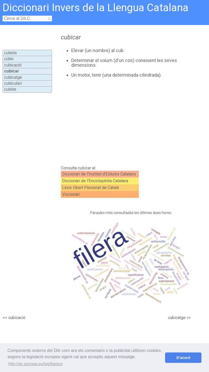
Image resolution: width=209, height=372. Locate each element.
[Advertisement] (115, 121)
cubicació (13, 65)
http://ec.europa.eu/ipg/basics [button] (35, 364)
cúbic (9, 59)
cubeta (10, 53)
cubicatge (13, 77)
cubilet (10, 89)
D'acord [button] (183, 358)
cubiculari (13, 83)
